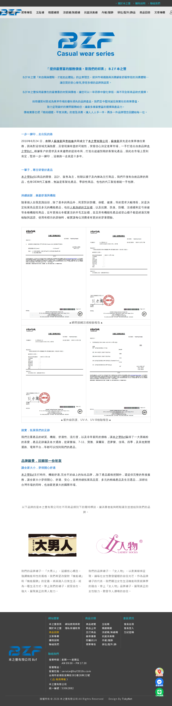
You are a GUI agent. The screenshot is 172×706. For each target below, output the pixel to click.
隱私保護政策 (72, 628)
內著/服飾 (107, 12)
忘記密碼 (129, 632)
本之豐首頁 (55, 624)
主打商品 (91, 632)
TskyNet (127, 698)
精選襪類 (53, 12)
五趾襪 (40, 12)
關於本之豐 (123, 3)
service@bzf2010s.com (76, 671)
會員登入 (129, 628)
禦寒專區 (26, 12)
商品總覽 (91, 624)
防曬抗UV (11, 12)
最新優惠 (91, 636)
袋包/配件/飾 (109, 644)
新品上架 (91, 628)
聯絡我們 (153, 3)
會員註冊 (129, 624)
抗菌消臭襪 (91, 12)
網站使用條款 (72, 624)
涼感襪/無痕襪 (71, 12)
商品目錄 (145, 12)
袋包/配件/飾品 (126, 12)
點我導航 (59, 679)
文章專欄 (159, 12)
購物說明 (138, 3)
